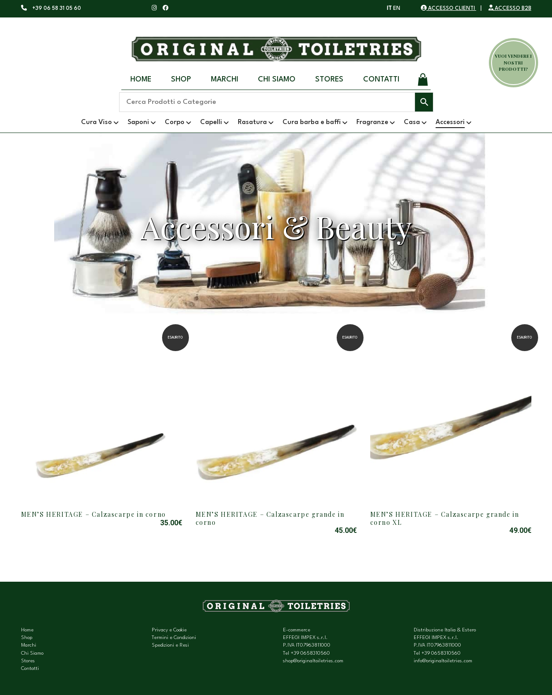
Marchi (224, 79)
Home (140, 79)
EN (396, 8)
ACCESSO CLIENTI (448, 8)
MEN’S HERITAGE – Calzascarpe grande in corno (270, 518)
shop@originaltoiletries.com (313, 661)
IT (389, 8)
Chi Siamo (276, 79)
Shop (181, 79)
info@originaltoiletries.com (443, 661)
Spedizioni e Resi (170, 645)
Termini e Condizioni (174, 637)
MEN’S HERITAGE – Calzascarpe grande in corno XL (444, 518)
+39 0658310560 (310, 653)
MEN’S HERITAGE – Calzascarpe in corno (93, 514)
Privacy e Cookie (169, 630)
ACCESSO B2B (509, 8)
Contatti (381, 79)
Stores (329, 79)
